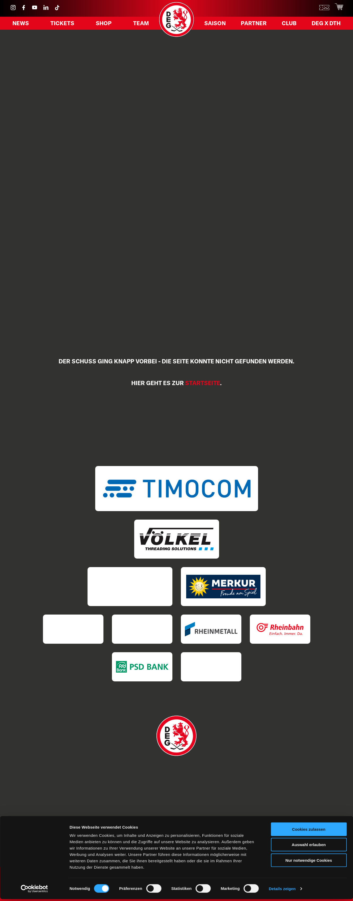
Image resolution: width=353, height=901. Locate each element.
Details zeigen (282, 890)
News (22, 25)
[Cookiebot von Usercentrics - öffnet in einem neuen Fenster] (34, 891)
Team (139, 25)
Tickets (63, 25)
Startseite (202, 383)
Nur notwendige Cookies (308, 862)
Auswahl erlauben (309, 847)
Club (288, 25)
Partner (254, 25)
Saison (217, 25)
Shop (103, 25)
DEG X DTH (323, 25)
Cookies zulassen (308, 831)
